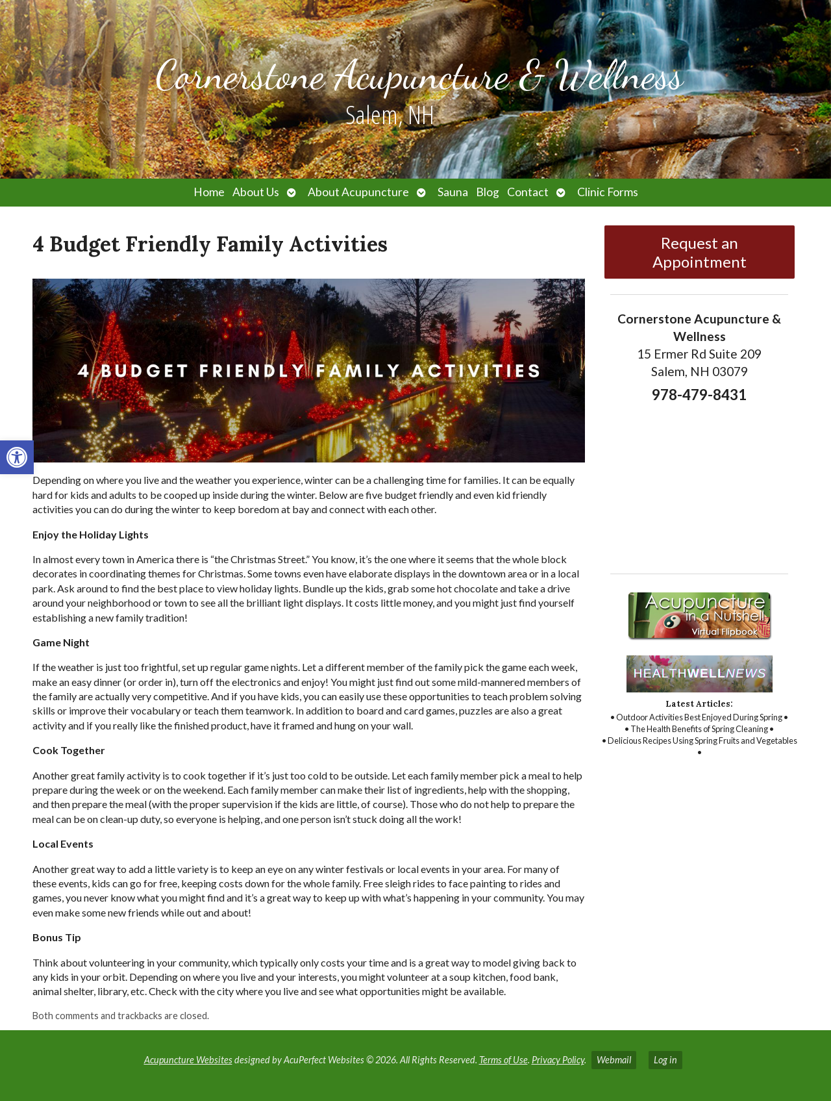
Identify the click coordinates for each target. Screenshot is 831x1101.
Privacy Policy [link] (558, 1059)
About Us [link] (255, 192)
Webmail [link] (614, 1059)
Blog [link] (487, 192)
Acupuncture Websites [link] (188, 1059)
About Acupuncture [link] (358, 192)
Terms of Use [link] (503, 1059)
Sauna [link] (453, 192)
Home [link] (209, 192)
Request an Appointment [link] (699, 252)
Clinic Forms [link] (607, 192)
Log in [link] (665, 1059)
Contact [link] (528, 192)
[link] (17, 457)
